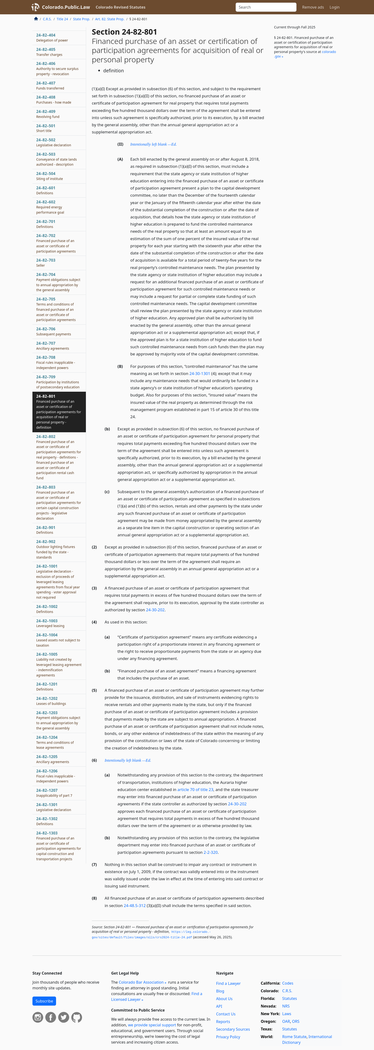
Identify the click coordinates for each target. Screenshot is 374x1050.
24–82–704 (58, 282)
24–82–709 (58, 382)
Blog (220, 991)
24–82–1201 (46, 686)
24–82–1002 (46, 609)
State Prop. (81, 19)
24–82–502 (53, 142)
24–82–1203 (58, 720)
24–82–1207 (54, 793)
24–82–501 (45, 128)
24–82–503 (56, 159)
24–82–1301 (53, 807)
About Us (224, 998)
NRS (286, 1006)
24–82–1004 (58, 640)
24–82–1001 (58, 582)
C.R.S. (47, 19)
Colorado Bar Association (141, 982)
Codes (287, 983)
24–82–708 (55, 362)
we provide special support (152, 1025)
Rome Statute (294, 1036)
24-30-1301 (199, 373)
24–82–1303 (58, 845)
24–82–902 (55, 549)
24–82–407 (50, 85)
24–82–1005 (59, 664)
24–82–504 (49, 176)
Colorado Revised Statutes (120, 7)
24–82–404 (52, 37)
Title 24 (62, 19)
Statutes (289, 998)
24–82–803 (58, 503)
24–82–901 (45, 530)
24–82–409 (47, 114)
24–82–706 (53, 331)
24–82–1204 (55, 742)
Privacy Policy (228, 1036)
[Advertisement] (306, 141)
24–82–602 (50, 207)
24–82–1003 (50, 623)
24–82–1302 (46, 821)
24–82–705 (56, 309)
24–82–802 (58, 457)
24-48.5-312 (135, 905)
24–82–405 (49, 52)
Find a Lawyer (228, 983)
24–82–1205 (52, 759)
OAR (286, 1021)
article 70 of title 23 (195, 789)
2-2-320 (211, 852)
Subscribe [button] (44, 1001)
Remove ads (313, 7)
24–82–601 (45, 190)
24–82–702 (56, 243)
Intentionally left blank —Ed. (153, 144)
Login (335, 7)
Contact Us (225, 1014)
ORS (295, 1021)
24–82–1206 (55, 776)
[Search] (266, 7)
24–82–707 (52, 346)
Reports (223, 1021)
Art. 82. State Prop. (109, 19)
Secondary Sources (233, 1029)
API (219, 1006)
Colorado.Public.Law (66, 7)
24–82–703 (45, 263)
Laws (286, 1013)
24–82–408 (53, 100)
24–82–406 (57, 68)
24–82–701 (45, 224)
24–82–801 (58, 412)
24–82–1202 (51, 701)
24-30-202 (155, 609)
